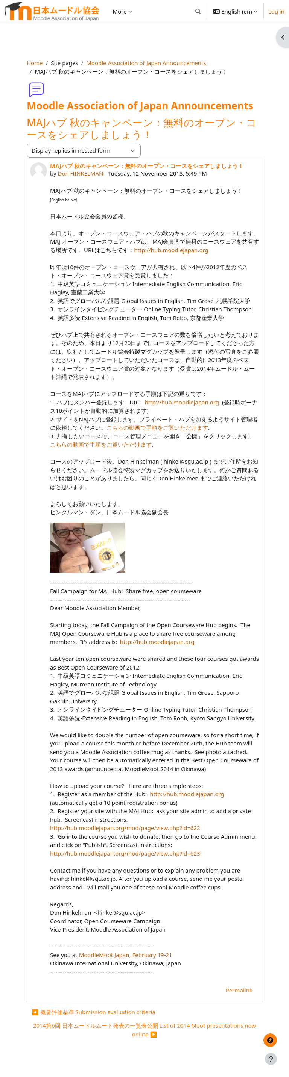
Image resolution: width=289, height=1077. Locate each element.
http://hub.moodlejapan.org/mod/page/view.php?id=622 (125, 828)
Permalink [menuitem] (239, 990)
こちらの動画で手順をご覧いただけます (157, 427)
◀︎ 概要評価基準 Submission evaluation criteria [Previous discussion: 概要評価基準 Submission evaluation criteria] (93, 1012)
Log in (276, 11)
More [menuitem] (120, 11)
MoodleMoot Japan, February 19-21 (125, 955)
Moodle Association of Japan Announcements (146, 63)
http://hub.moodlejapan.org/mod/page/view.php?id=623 (125, 853)
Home (35, 63)
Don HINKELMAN (80, 173)
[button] (198, 11)
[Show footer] (271, 1059)
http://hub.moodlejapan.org (171, 250)
